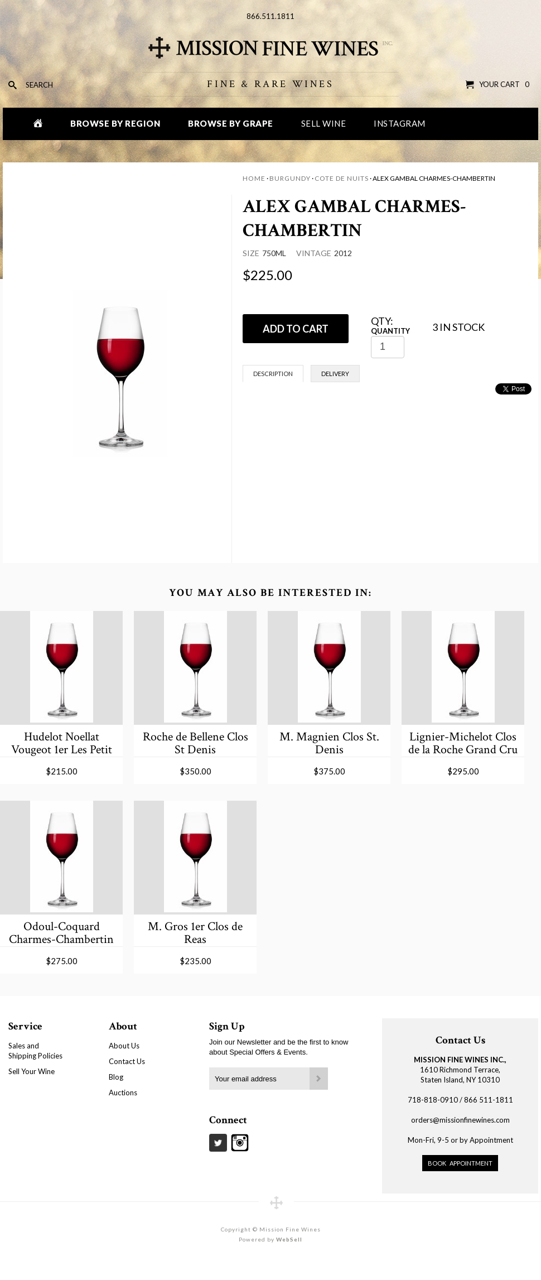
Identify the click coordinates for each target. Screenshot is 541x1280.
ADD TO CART (296, 329)
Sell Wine (323, 123)
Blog (116, 1076)
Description (273, 373)
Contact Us (127, 1061)
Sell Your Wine (31, 1071)
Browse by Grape (230, 123)
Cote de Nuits (342, 178)
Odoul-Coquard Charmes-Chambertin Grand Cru (61, 932)
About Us (124, 1045)
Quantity (390, 330)
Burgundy (290, 178)
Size (251, 253)
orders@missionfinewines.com (460, 1119)
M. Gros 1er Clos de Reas (195, 932)
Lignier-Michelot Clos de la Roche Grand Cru (463, 743)
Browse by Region (115, 123)
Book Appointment (460, 1163)
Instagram (400, 123)
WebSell (289, 1239)
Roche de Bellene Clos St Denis (195, 743)
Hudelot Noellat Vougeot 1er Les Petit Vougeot (61, 743)
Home (254, 178)
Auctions (123, 1092)
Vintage (313, 253)
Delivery (335, 373)
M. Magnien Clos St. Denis (329, 743)
